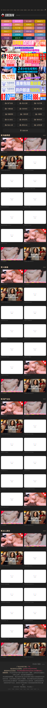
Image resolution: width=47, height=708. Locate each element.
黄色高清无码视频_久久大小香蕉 (11, 643)
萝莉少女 (23, 126)
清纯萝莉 (40, 32)
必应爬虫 (24, 695)
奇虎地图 (18, 695)
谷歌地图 (28, 693)
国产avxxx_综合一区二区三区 (10, 510)
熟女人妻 (9, 126)
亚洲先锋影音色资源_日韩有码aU (11, 359)
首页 (2, 10)
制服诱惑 (9, 115)
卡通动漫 (33, 10)
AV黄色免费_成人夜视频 (31, 208)
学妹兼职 (29, 35)
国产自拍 (9, 10)
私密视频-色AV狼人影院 (8, 152)
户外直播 (6, 38)
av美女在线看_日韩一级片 (9, 473)
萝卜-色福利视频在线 (30, 152)
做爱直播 (29, 38)
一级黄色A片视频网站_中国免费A (11, 189)
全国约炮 (17, 32)
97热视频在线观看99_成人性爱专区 (11, 492)
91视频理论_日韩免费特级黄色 (33, 322)
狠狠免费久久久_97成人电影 (32, 226)
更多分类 (24, 131)
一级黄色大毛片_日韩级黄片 (32, 359)
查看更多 (42, 136)
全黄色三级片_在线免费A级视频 (10, 588)
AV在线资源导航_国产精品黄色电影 (11, 606)
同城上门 (6, 32)
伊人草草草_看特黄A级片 (8, 341)
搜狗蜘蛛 (41, 693)
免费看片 (6, 25)
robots (30, 695)
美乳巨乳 (23, 120)
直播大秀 (17, 38)
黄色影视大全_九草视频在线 (9, 455)
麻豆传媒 (38, 109)
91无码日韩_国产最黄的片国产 (10, 208)
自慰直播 (40, 38)
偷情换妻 (40, 28)
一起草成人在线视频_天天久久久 (34, 569)
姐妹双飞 (40, 22)
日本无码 (29, 28)
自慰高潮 (6, 22)
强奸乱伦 (6, 28)
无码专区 (41, 10)
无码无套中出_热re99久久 (32, 341)
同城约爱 (6, 35)
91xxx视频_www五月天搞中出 (10, 377)
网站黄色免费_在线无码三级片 (33, 304)
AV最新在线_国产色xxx (31, 473)
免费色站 (29, 25)
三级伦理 (24, 115)
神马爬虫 (35, 693)
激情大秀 (17, 22)
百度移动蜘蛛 (21, 693)
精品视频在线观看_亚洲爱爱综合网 (34, 625)
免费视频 (40, 25)
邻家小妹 (29, 32)
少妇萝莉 (40, 35)
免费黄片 (17, 25)
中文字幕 (25, 10)
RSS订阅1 (6, 693)
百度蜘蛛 (12, 693)
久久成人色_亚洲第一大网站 (9, 625)
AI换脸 (38, 115)
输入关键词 (22, 15)
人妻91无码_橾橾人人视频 (9, 322)
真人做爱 (29, 22)
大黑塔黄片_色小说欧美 (8, 245)
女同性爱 (38, 126)
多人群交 (9, 120)
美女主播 (17, 10)
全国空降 (17, 35)
